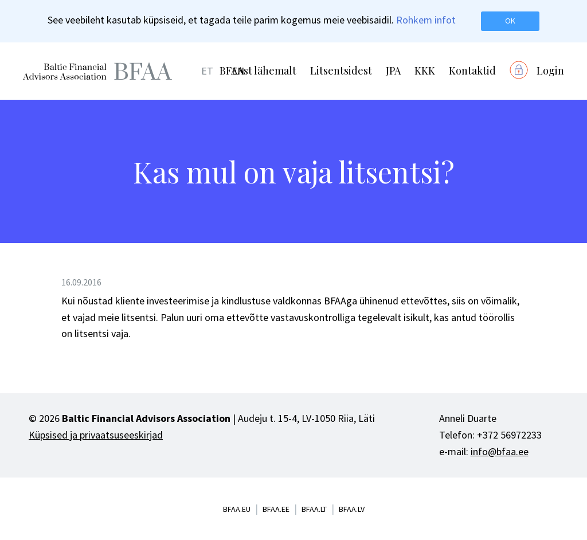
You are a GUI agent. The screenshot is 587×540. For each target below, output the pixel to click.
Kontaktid (472, 70)
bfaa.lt (314, 509)
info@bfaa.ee (500, 451)
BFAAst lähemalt (258, 70)
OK (510, 20)
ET (207, 70)
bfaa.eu (237, 509)
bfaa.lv (352, 509)
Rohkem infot (426, 19)
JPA (393, 70)
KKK (424, 70)
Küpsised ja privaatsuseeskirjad (96, 434)
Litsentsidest (341, 70)
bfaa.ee (276, 509)
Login (550, 70)
